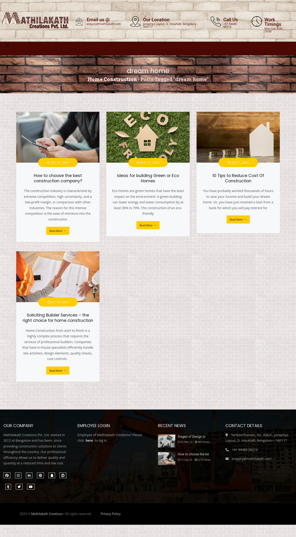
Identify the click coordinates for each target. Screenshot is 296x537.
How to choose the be (193, 454)
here (89, 440)
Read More (55, 231)
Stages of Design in (191, 436)
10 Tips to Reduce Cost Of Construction (238, 178)
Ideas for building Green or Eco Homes (148, 178)
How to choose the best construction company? (58, 178)
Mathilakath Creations (47, 514)
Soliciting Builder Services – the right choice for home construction (58, 317)
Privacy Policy (110, 514)
